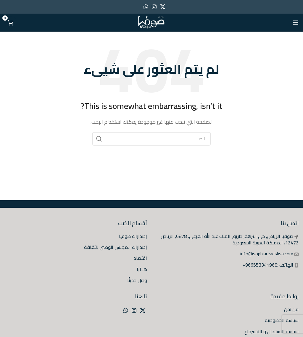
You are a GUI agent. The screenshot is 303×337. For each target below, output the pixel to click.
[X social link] (162, 6)
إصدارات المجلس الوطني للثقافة (115, 247)
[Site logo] (151, 21)
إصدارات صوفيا (133, 236)
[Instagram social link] (154, 6)
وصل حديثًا (137, 280)
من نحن (291, 309)
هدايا (142, 269)
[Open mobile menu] (296, 22)
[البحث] (151, 139)
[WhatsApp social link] (146, 6)
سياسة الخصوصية (282, 320)
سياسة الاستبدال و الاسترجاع (271, 331)
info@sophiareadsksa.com (266, 253)
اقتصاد (140, 258)
